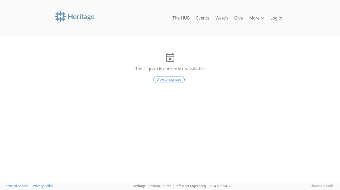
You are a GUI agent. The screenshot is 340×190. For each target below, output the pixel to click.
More (256, 18)
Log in (276, 18)
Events (202, 18)
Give (238, 18)
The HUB (181, 18)
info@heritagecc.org (191, 186)
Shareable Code (322, 186)
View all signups (169, 79)
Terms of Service (16, 186)
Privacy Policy (43, 186)
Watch (222, 18)
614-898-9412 (220, 186)
